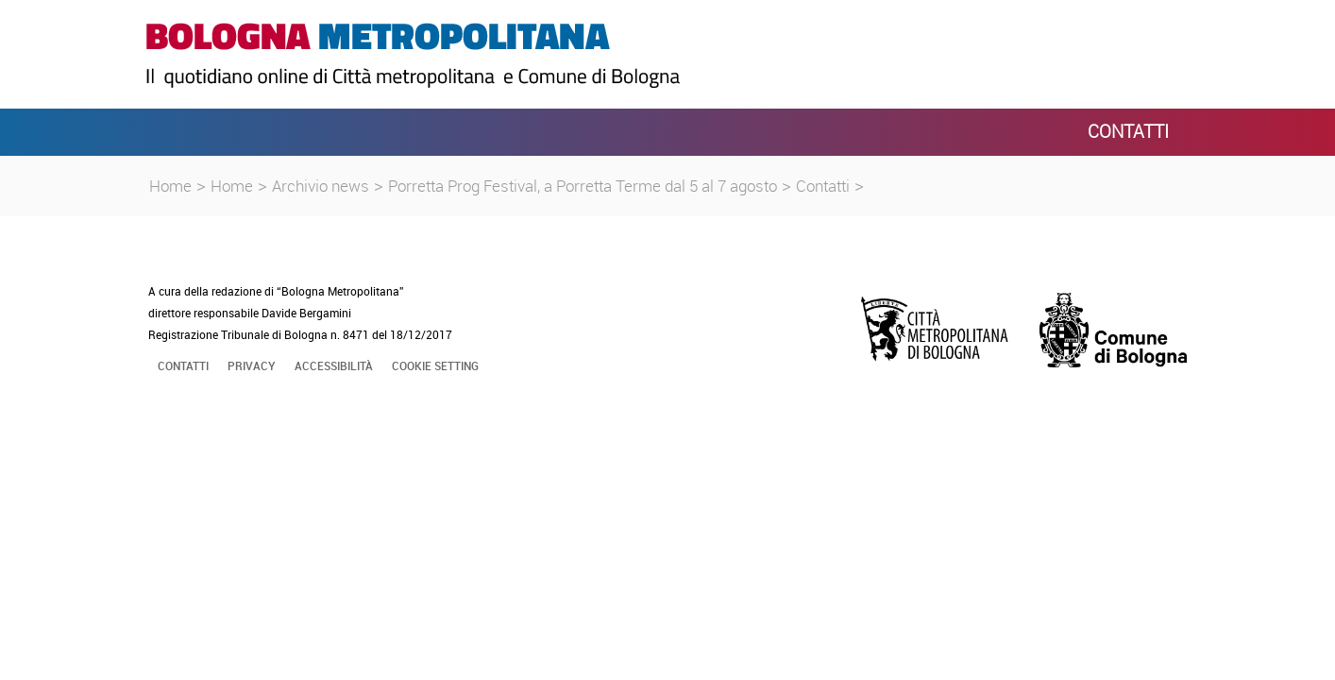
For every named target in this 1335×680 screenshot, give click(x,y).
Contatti (823, 185)
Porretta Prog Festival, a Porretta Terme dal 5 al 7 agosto (582, 185)
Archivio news (320, 185)
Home (170, 185)
